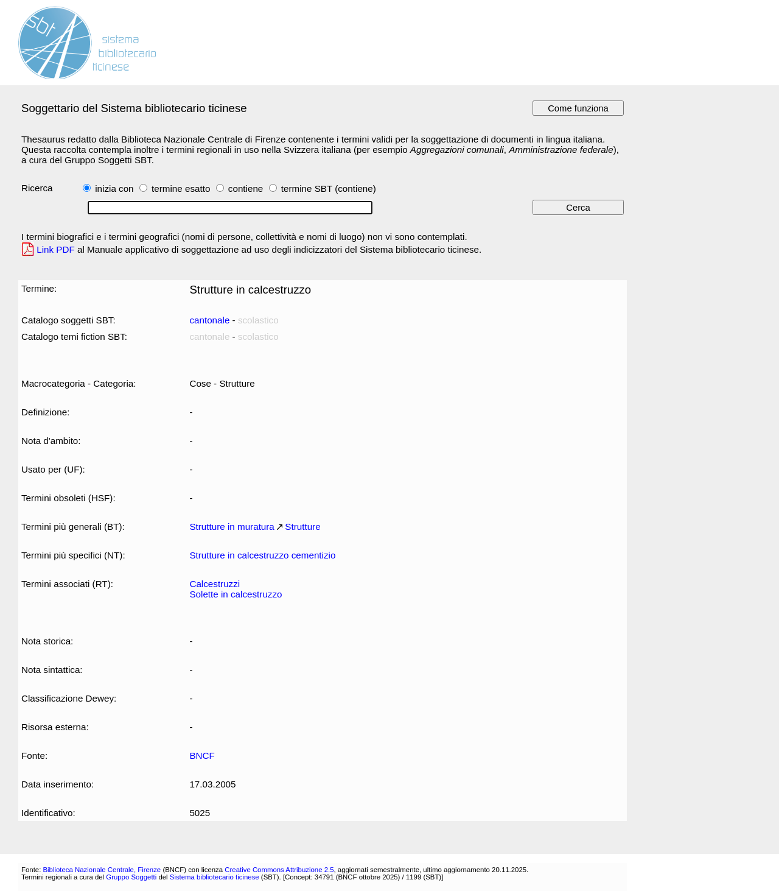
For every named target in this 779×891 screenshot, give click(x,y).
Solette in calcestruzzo (235, 594)
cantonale (209, 320)
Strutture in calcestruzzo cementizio (262, 555)
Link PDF (56, 249)
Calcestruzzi (214, 584)
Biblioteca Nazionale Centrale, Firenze (102, 869)
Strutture (302, 526)
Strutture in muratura (231, 526)
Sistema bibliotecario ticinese (214, 877)
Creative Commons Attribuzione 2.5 (279, 869)
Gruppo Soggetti (131, 877)
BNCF (201, 755)
